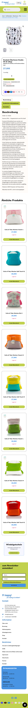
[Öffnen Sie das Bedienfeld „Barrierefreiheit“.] (24, 704)
